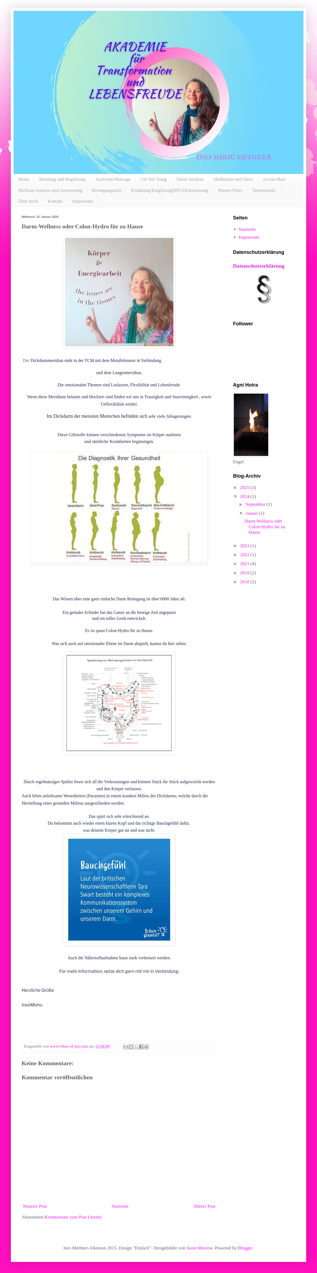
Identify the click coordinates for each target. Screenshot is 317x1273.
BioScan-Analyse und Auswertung (50, 190)
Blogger (245, 1248)
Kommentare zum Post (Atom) (73, 1217)
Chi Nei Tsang (153, 179)
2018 (245, 581)
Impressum (82, 201)
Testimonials (264, 190)
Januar (252, 513)
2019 (245, 572)
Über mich (28, 201)
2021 (245, 563)
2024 (245, 496)
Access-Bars (274, 179)
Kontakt (55, 201)
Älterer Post (204, 1206)
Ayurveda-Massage (113, 179)
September (256, 504)
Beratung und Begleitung (62, 179)
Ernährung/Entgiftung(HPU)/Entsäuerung (169, 190)
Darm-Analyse (190, 179)
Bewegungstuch (106, 190)
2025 (245, 487)
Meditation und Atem (233, 179)
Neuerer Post (35, 1206)
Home (24, 179)
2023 (245, 545)
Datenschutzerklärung (258, 266)
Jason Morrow (199, 1248)
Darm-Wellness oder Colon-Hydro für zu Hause (264, 527)
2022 (245, 554)
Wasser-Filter (230, 190)
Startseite (120, 1206)
